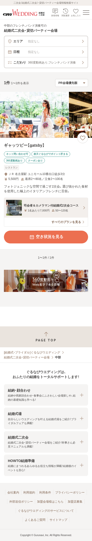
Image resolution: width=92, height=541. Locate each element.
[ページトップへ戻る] (46, 336)
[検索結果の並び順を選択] (71, 83)
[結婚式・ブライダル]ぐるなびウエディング (32, 352)
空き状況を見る (46, 237)
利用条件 (45, 492)
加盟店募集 (75, 501)
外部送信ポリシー (21, 501)
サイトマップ (58, 520)
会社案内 (13, 492)
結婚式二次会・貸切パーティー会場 (27, 357)
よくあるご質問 (35, 520)
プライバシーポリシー (70, 492)
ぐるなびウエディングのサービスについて (46, 510)
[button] (46, 395)
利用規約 (29, 492)
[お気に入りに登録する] (82, 137)
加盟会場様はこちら (50, 501)
